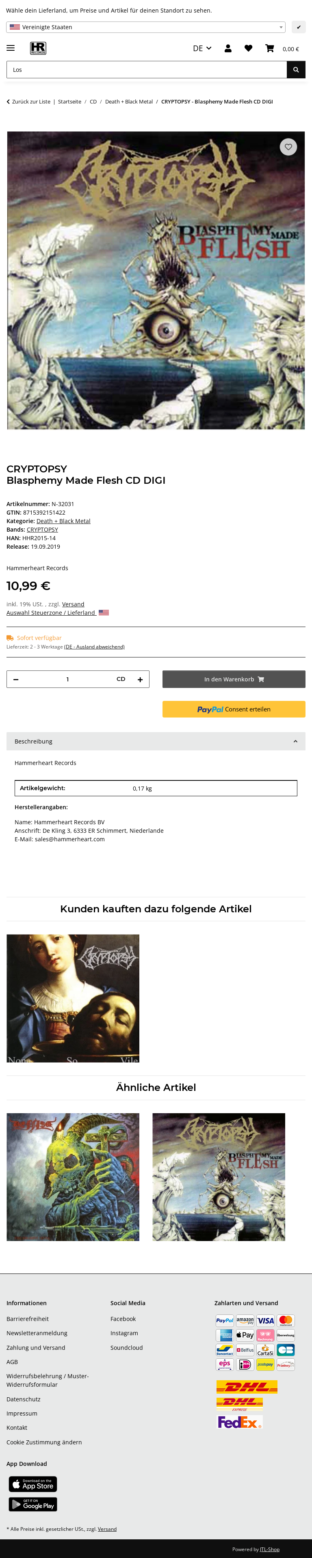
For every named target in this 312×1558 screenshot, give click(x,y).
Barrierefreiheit (27, 1319)
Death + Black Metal (64, 521)
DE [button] (198, 48)
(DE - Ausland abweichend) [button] (94, 646)
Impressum (21, 1413)
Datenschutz (23, 1399)
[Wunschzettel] (248, 48)
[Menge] (67, 679)
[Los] (146, 69)
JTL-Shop (270, 1549)
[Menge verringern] (16, 679)
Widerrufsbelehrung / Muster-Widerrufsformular (47, 1380)
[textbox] (145, 27)
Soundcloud (126, 1347)
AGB (12, 1362)
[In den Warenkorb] (13, 127)
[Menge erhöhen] (140, 679)
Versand (73, 604)
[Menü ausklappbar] (10, 44)
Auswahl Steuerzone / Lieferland (57, 612)
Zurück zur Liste (31, 101)
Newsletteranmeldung (36, 1333)
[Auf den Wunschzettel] (288, 147)
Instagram (124, 1333)
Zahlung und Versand (35, 1347)
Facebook (123, 1319)
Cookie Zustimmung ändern (44, 1442)
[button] (228, 48)
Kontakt (16, 1427)
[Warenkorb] (282, 48)
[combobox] (146, 27)
